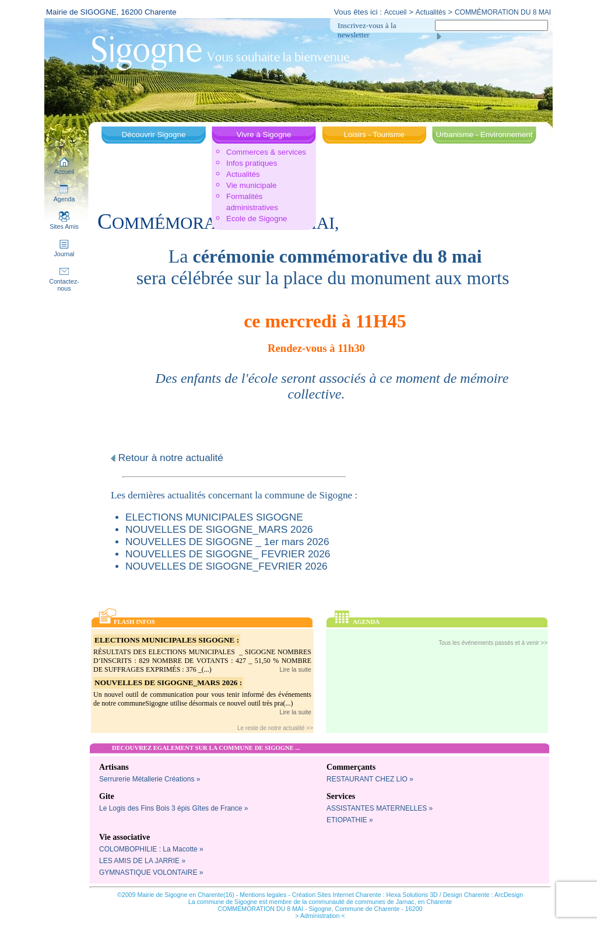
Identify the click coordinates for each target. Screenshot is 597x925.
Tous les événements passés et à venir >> (492, 643)
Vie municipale (251, 185)
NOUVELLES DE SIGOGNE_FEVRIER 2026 (226, 566)
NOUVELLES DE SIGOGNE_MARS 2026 (219, 529)
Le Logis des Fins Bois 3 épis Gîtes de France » (173, 808)
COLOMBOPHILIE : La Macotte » (151, 849)
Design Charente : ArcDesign (483, 894)
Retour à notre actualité (167, 457)
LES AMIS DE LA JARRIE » (142, 861)
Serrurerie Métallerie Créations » (149, 779)
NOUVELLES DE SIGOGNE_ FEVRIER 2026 (228, 554)
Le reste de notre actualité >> (275, 728)
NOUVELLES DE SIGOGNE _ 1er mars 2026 (227, 541)
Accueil (395, 12)
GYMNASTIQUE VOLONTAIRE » (151, 872)
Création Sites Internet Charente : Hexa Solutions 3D (365, 894)
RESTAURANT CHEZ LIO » (369, 779)
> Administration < (320, 915)
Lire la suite (296, 669)
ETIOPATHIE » (349, 820)
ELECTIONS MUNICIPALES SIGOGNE (214, 517)
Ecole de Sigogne (256, 218)
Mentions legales (263, 894)
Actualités (431, 12)
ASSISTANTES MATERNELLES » (379, 808)
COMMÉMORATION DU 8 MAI (503, 12)
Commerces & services (266, 152)
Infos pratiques (251, 163)
